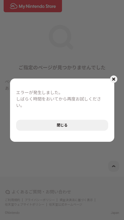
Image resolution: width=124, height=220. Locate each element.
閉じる (62, 125)
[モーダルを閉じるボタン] (113, 79)
